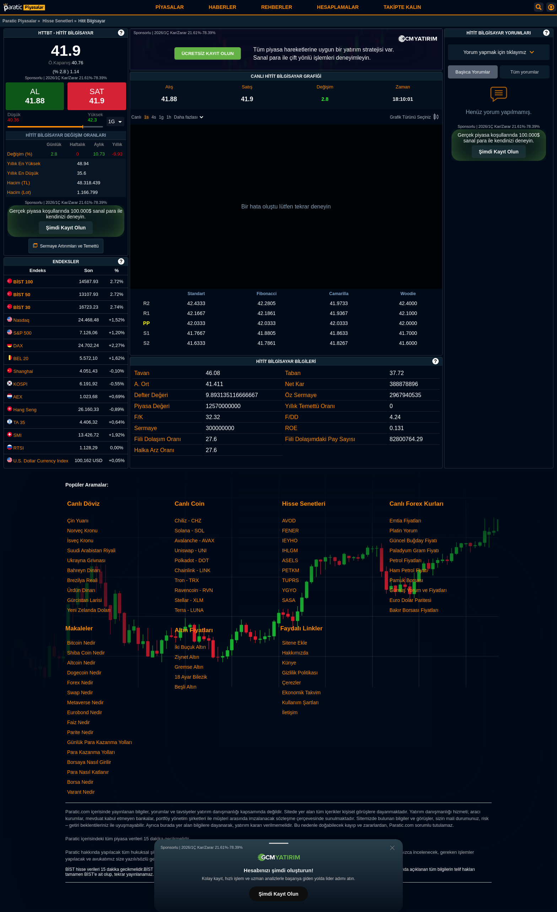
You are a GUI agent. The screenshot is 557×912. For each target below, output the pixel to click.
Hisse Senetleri (58, 20)
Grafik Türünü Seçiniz (415, 118)
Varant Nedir (81, 792)
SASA (288, 600)
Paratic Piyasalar (19, 20)
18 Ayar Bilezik (190, 677)
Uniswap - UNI (190, 550)
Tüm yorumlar (524, 72)
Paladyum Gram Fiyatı (414, 550)
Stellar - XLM (188, 600)
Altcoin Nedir (81, 663)
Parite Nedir (80, 732)
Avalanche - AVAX (194, 540)
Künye (289, 663)
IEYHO (290, 540)
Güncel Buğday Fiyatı (413, 540)
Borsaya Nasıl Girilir (89, 762)
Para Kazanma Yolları (91, 752)
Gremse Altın (188, 667)
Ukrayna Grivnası (86, 560)
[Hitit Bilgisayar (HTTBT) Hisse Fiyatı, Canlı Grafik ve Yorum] (24, 7)
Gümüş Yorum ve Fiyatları (418, 590)
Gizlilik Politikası (300, 672)
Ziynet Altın (186, 657)
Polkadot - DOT (191, 560)
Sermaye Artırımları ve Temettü (66, 246)
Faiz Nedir (78, 722)
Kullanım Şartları (300, 702)
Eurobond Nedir (84, 712)
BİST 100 (20, 281)
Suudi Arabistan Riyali (91, 550)
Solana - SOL (189, 530)
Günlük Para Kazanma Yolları (99, 742)
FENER (290, 530)
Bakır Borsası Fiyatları (413, 610)
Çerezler (291, 682)
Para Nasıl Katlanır (88, 772)
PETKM (290, 570)
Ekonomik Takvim (301, 692)
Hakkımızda (295, 653)
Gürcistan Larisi (84, 600)
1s (146, 117)
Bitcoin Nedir (81, 643)
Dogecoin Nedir (84, 672)
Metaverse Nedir (85, 702)
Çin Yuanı (77, 520)
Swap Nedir (80, 692)
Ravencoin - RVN (193, 590)
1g (161, 117)
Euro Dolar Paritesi (410, 600)
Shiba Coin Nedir (86, 653)
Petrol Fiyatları (405, 560)
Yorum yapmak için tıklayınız (498, 52)
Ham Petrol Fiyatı (408, 570)
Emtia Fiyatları (405, 520)
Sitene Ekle (294, 643)
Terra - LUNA (189, 610)
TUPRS (290, 580)
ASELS (290, 560)
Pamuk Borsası (406, 580)
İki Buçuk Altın (190, 647)
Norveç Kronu (82, 530)
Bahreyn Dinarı (83, 570)
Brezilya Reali (82, 580)
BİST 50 (18, 294)
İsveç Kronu (80, 540)
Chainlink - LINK (192, 570)
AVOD (289, 520)
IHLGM (290, 550)
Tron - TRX (186, 580)
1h (169, 117)
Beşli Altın (185, 687)
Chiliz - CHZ (187, 520)
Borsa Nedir (80, 782)
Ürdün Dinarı (81, 590)
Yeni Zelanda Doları (88, 610)
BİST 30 (18, 307)
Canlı (136, 117)
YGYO (289, 590)
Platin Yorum (403, 530)
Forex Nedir (80, 682)
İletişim (290, 712)
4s (153, 117)
